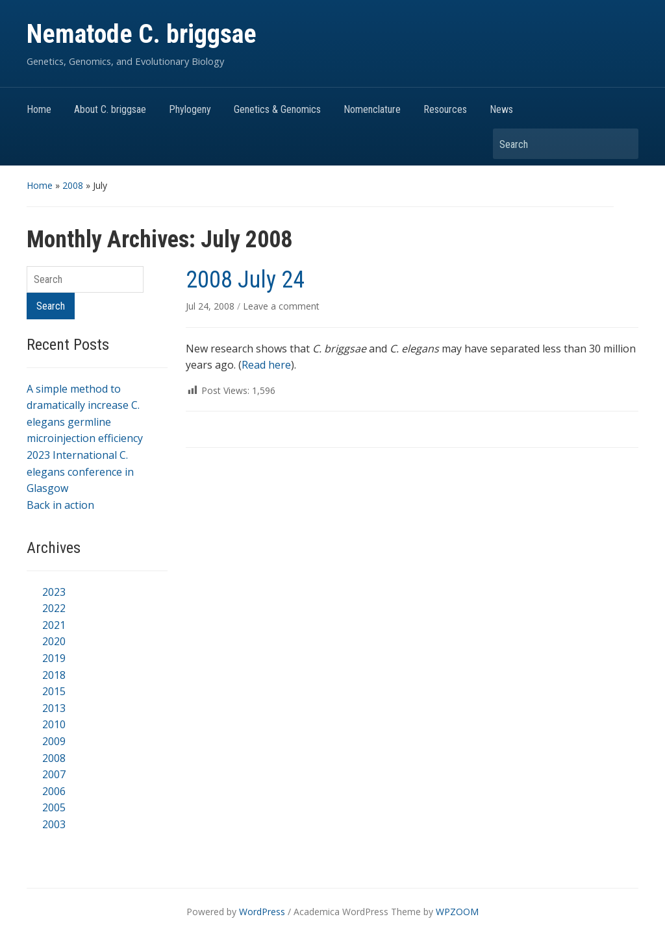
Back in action (60, 505)
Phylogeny (190, 109)
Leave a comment (281, 306)
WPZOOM (457, 911)
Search (622, 143)
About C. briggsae (110, 109)
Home (39, 109)
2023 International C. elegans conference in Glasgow (80, 471)
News (501, 109)
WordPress (262, 911)
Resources (445, 109)
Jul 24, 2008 (211, 306)
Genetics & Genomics (277, 109)
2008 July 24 (245, 279)
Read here (266, 365)
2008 (72, 185)
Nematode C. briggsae (142, 34)
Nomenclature (372, 109)
